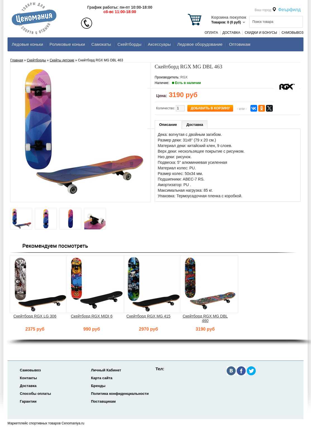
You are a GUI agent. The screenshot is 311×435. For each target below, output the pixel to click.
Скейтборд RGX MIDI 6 (92, 316)
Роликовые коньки (67, 44)
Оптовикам (239, 44)
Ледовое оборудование (200, 44)
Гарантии (28, 401)
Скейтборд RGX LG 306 (34, 316)
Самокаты (101, 44)
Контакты (28, 378)
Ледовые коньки (27, 44)
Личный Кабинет (106, 370)
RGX (184, 77)
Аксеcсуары (159, 44)
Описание (168, 124)
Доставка (231, 33)
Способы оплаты (35, 393)
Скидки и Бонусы (261, 33)
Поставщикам (103, 401)
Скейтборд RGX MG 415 (148, 316)
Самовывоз (292, 33)
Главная (16, 60)
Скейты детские (62, 60)
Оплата (211, 33)
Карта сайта (102, 378)
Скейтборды (130, 44)
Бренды (98, 386)
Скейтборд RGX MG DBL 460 (205, 318)
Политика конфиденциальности (120, 393)
